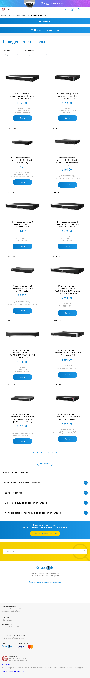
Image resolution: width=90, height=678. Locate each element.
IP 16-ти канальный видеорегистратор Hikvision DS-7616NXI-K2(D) (22, 96)
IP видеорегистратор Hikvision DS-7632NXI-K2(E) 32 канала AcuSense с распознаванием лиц (22, 418)
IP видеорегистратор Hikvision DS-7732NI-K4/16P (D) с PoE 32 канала (67, 416)
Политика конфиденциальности (13, 671)
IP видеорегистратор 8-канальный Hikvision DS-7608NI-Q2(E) (22, 288)
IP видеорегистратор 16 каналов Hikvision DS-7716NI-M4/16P (67, 96)
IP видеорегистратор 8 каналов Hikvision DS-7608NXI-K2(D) (22, 224)
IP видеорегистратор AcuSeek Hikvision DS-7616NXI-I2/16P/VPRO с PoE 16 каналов (22, 354)
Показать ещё (45, 463)
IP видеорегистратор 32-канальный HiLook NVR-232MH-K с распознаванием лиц (67, 161)
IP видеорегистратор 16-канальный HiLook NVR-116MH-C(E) (22, 160)
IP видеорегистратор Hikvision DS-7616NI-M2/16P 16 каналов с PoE (67, 352)
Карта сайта (6, 664)
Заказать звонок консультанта (45, 533)
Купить (22, 118)
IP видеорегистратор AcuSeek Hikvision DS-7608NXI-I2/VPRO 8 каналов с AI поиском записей (67, 290)
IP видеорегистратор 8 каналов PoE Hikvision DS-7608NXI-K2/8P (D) (67, 224)
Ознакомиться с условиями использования (45, 582)
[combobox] (11, 55)
